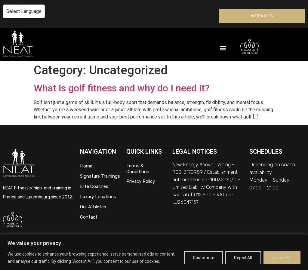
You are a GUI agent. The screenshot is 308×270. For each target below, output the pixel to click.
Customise (203, 257)
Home (86, 166)
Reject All (243, 257)
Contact (88, 217)
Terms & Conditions (137, 168)
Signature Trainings (100, 176)
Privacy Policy (140, 181)
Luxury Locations (98, 196)
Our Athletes (93, 207)
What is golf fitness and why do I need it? (122, 88)
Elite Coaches (94, 186)
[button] (223, 48)
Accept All (282, 257)
